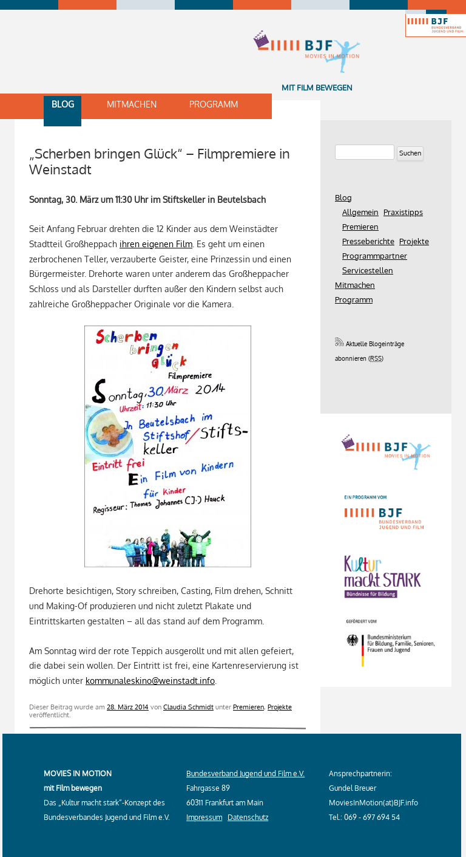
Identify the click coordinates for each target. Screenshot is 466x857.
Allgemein (360, 212)
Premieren (248, 707)
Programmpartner (374, 256)
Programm (213, 104)
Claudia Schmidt (188, 707)
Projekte (280, 707)
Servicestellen (367, 270)
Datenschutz (248, 817)
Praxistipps (403, 212)
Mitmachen (132, 104)
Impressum (204, 817)
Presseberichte (368, 241)
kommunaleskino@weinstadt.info (150, 680)
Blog (63, 104)
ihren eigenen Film (156, 243)
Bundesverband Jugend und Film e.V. (245, 773)
